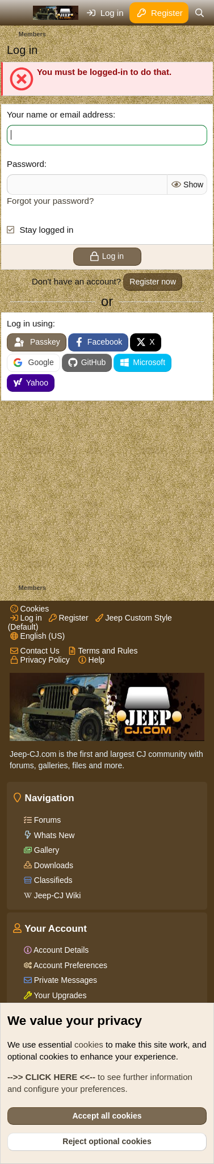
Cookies (29, 608)
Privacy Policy (40, 659)
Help (91, 659)
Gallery (45, 850)
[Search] (199, 12)
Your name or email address (60, 114)
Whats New (53, 835)
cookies (88, 1044)
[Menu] (16, 13)
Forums (46, 819)
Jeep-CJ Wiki (56, 895)
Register (69, 617)
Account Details (60, 949)
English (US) (37, 635)
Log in (26, 617)
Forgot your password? (50, 201)
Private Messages (64, 980)
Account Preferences (69, 965)
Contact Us (35, 650)
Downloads (52, 865)
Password (25, 164)
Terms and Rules (103, 650)
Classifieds (52, 880)
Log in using (30, 323)
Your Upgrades (59, 995)
